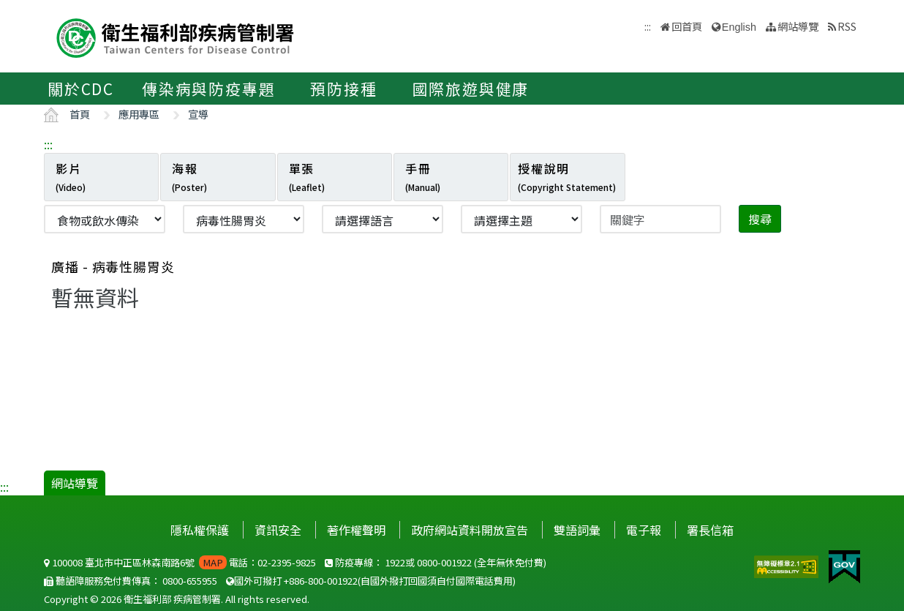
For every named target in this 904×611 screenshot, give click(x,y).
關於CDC (81, 89)
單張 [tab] (307, 176)
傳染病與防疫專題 (208, 89)
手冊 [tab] (422, 176)
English (739, 27)
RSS (846, 26)
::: (48, 144)
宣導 (198, 113)
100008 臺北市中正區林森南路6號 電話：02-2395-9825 (180, 562)
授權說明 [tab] (567, 176)
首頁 (79, 113)
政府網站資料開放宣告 (469, 530)
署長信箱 (710, 530)
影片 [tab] (71, 176)
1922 (395, 562)
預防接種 (343, 89)
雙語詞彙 (577, 530)
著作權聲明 (356, 530)
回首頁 (686, 26)
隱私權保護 (199, 530)
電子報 (643, 530)
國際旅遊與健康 (471, 89)
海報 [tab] (189, 176)
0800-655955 (189, 581)
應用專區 (138, 113)
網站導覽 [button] (797, 26)
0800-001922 (444, 562)
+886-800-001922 (321, 581)
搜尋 (760, 219)
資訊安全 (278, 530)
